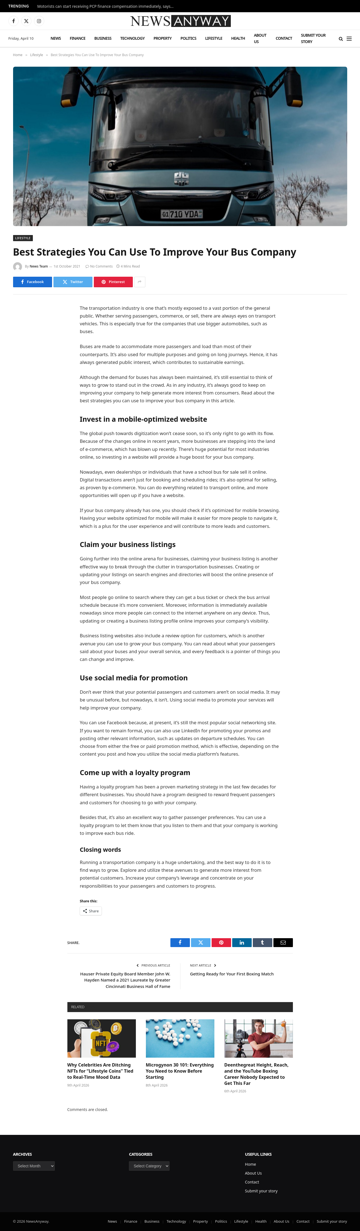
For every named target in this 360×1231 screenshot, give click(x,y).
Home (250, 1164)
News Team (39, 266)
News (55, 38)
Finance (77, 38)
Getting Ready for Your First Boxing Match (232, 974)
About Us (260, 38)
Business (102, 38)
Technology (132, 38)
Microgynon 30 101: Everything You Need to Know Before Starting (180, 1071)
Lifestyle (213, 38)
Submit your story (313, 38)
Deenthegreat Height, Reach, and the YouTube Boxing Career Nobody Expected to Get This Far (256, 1074)
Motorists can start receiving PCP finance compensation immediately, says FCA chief (107, 6)
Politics (188, 38)
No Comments (99, 266)
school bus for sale (218, 472)
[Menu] (349, 38)
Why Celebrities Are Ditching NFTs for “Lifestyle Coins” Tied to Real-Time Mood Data (100, 1071)
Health (238, 38)
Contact (284, 38)
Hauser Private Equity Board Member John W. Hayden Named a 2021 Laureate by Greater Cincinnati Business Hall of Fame (125, 980)
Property (162, 38)
